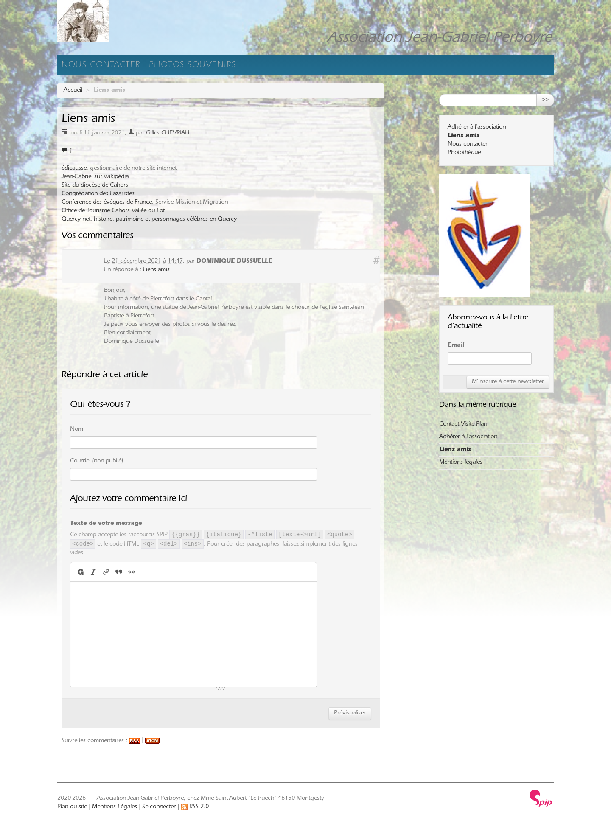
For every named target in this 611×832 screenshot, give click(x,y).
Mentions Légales (114, 807)
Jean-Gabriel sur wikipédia (95, 177)
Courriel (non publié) (96, 462)
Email (456, 346)
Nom (76, 430)
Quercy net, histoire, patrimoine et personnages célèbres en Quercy (149, 220)
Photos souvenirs (192, 66)
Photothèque (464, 153)
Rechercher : (455, 87)
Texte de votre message (106, 524)
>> (545, 100)
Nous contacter (101, 66)
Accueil (73, 91)
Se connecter (159, 807)
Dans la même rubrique (477, 405)
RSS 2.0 (195, 807)
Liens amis (156, 270)
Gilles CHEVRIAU (167, 134)
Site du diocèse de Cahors (95, 186)
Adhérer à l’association (477, 128)
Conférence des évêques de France (107, 203)
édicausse (74, 169)
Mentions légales (460, 463)
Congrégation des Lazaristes (98, 194)
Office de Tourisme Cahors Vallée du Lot (113, 211)
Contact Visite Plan (463, 425)
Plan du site (72, 807)
